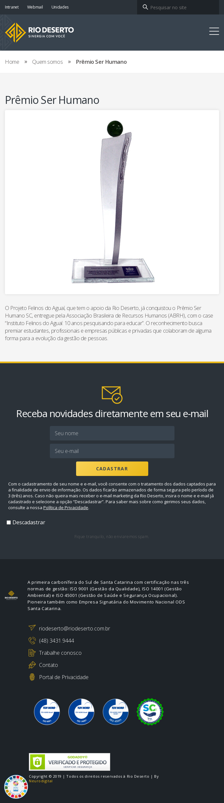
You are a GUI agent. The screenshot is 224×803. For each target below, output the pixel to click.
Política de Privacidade (65, 507)
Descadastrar (28, 522)
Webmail (35, 7)
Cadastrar (112, 468)
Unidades (60, 7)
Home (12, 61)
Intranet (12, 7)
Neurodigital (41, 781)
